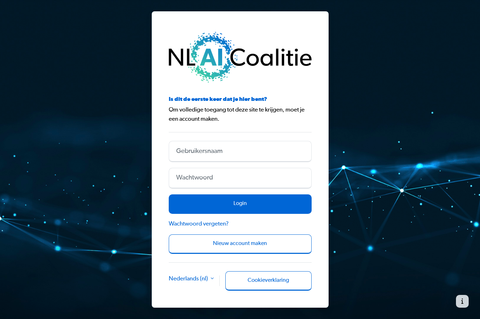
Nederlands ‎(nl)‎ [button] (189, 279)
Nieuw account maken (240, 243)
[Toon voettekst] (462, 301)
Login (240, 203)
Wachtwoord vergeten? (199, 224)
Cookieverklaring (268, 280)
